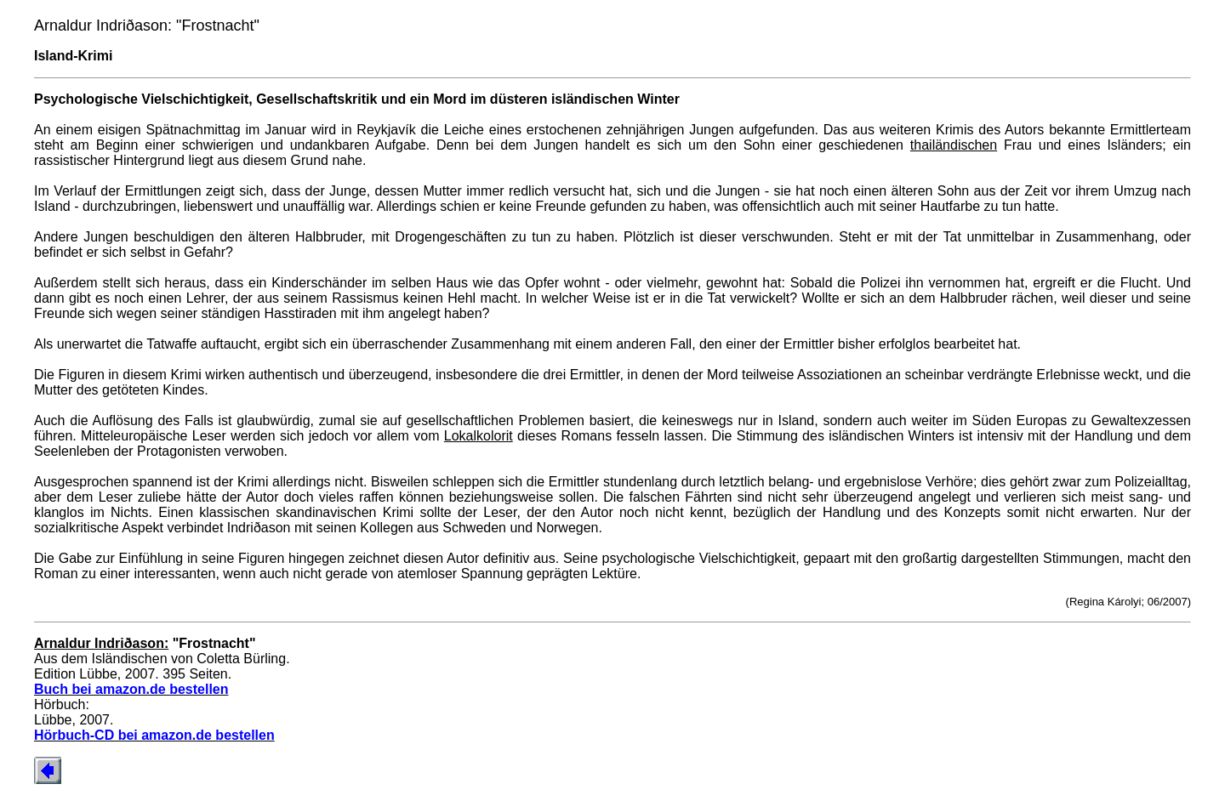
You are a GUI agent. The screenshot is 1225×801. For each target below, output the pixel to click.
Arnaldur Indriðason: (101, 643)
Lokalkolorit (478, 436)
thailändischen (953, 145)
